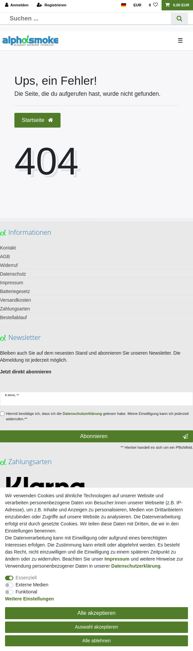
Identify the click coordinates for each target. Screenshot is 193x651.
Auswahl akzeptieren (96, 627)
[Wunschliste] (153, 5)
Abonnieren (134, 436)
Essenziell (26, 577)
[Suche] (179, 18)
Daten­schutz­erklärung (136, 566)
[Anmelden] (16, 5)
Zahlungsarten (15, 308)
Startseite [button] (37, 120)
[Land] (123, 5)
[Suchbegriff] (88, 18)
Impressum (11, 282)
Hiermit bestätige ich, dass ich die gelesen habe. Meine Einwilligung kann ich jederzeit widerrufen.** (97, 416)
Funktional (26, 591)
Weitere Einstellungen (29, 598)
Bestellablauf (13, 317)
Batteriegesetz (15, 291)
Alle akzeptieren (97, 613)
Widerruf (9, 265)
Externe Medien (32, 584)
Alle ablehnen (96, 640)
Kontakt (8, 247)
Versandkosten (15, 300)
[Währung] (137, 5)
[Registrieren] (51, 5)
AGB (5, 256)
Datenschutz (13, 274)
